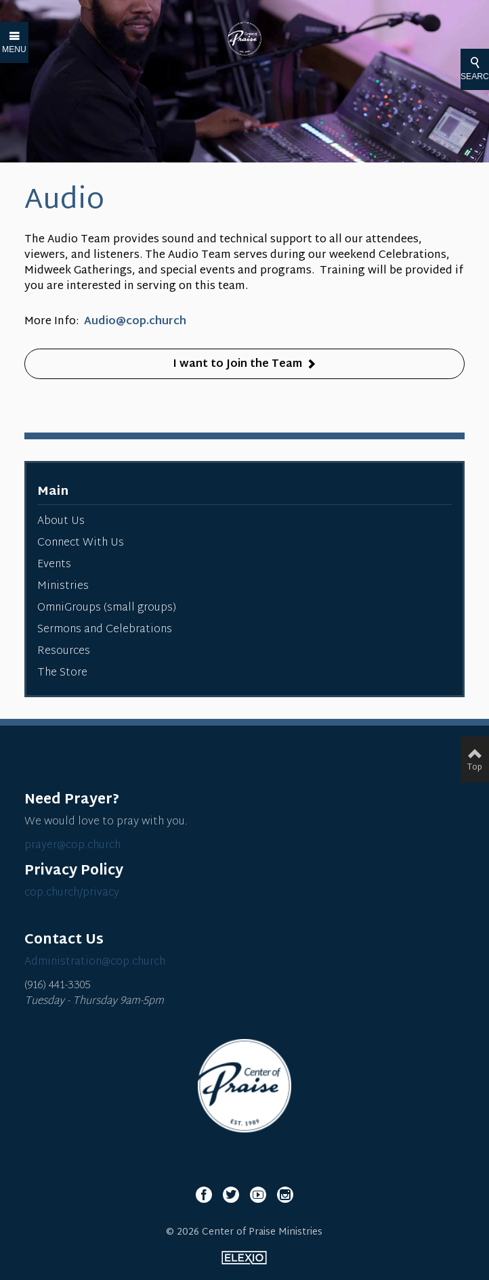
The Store (62, 673)
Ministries (63, 586)
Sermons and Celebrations (104, 630)
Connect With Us (80, 543)
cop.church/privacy (71, 893)
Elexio (244, 1257)
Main (52, 492)
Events (54, 565)
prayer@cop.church (72, 846)
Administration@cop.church (94, 962)
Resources (63, 651)
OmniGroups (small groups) (106, 608)
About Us (61, 521)
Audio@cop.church (135, 322)
